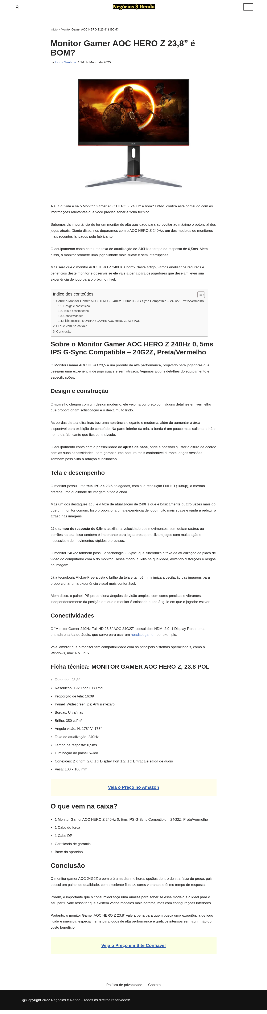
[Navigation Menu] (248, 7)
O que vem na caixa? (71, 326)
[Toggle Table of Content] (199, 295)
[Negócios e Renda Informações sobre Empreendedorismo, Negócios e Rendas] (133, 7)
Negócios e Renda (66, 1004)
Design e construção (76, 306)
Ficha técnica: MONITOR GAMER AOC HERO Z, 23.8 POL (101, 321)
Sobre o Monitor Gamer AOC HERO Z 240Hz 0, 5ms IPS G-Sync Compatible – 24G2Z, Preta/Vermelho (130, 301)
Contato (154, 988)
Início (54, 29)
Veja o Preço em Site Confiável (133, 948)
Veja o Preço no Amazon (133, 790)
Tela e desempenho (76, 311)
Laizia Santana (65, 62)
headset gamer (142, 637)
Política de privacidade (124, 988)
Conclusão (63, 332)
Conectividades (73, 316)
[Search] (17, 6)
